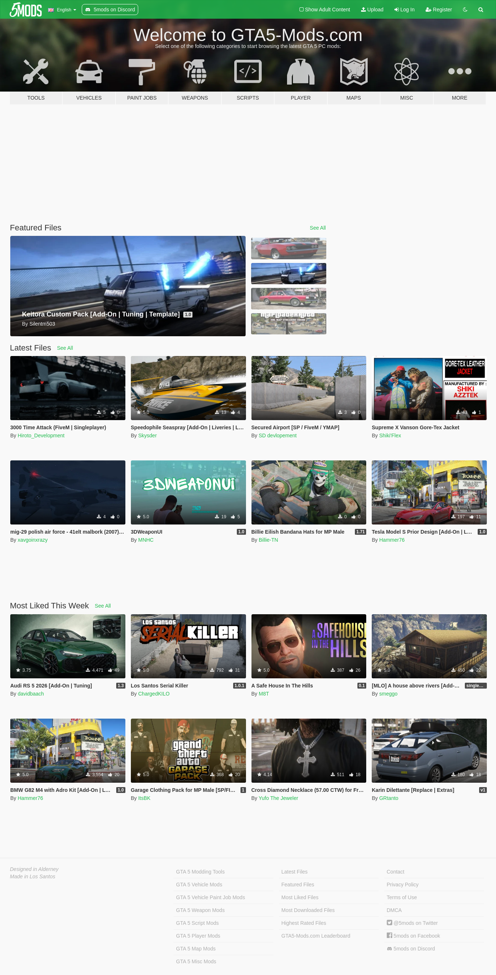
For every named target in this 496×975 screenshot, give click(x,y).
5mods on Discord (411, 949)
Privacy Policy (403, 884)
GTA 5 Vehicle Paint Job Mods (210, 897)
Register (439, 9)
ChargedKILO (154, 694)
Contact (395, 872)
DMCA (394, 910)
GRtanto (388, 798)
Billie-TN (268, 540)
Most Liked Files (300, 897)
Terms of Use (402, 897)
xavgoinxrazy (33, 540)
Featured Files (298, 884)
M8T (264, 694)
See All (318, 228)
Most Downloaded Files (308, 910)
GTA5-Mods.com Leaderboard (316, 936)
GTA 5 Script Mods (197, 923)
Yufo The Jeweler (278, 798)
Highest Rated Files (304, 923)
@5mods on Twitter (412, 923)
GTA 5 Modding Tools (200, 872)
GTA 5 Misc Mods (196, 961)
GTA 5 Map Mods (196, 949)
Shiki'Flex (390, 435)
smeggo (388, 694)
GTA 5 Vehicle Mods (199, 884)
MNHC (146, 540)
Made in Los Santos (32, 876)
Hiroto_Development (41, 435)
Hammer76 (391, 540)
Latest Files (295, 872)
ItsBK (144, 798)
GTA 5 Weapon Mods (200, 910)
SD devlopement (278, 435)
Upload (372, 9)
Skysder (147, 435)
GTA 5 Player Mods (198, 936)
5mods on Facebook (413, 936)
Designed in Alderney (34, 869)
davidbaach (31, 694)
